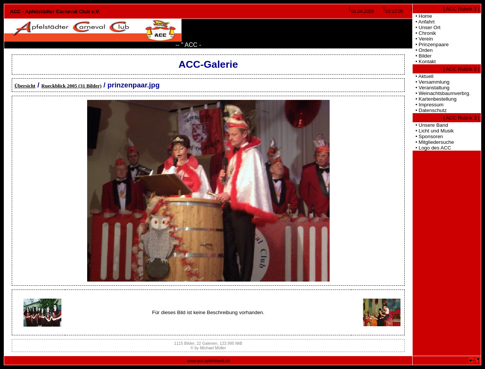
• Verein (423, 39)
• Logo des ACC (432, 148)
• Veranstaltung (431, 87)
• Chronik (424, 33)
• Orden (423, 50)
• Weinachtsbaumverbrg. (442, 93)
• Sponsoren (428, 136)
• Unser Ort (427, 27)
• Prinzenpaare (431, 44)
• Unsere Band (430, 125)
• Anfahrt (424, 22)
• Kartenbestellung (435, 99)
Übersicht (25, 86)
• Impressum (428, 104)
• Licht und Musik (433, 131)
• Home (422, 16)
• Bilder (422, 56)
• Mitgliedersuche (433, 142)
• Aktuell (423, 76)
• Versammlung (431, 82)
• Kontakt (424, 61)
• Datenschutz (430, 110)
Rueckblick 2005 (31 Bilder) (71, 86)
